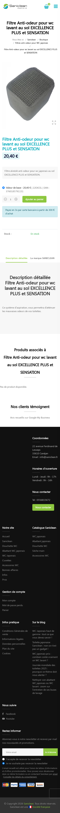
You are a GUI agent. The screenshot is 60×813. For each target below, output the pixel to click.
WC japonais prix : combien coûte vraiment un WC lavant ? (45, 657)
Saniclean (31, 39)
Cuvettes (6, 560)
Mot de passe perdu (12, 605)
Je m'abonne (50, 752)
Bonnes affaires (10, 569)
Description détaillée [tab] (16, 258)
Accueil (6, 536)
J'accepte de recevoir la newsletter (23, 759)
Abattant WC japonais (13, 550)
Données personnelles (13, 643)
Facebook (9, 713)
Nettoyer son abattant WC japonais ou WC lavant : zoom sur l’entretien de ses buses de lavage (44, 686)
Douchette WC (9, 545)
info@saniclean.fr (49, 456)
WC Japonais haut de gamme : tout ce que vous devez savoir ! (43, 634)
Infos (4, 574)
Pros (4, 579)
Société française (41, 806)
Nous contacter (43, 507)
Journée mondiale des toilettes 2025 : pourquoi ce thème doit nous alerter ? (44, 669)
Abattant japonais (41, 541)
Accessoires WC (10, 565)
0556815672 (43, 499)
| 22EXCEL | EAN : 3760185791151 (27, 189)
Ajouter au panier (34, 199)
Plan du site (8, 648)
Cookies (6, 653)
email (55, 774)
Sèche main (38, 550)
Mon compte (8, 600)
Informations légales (12, 638)
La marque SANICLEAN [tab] (42, 258)
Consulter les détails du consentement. (20, 776)
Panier (5, 610)
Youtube (8, 718)
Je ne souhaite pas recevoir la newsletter (27, 763)
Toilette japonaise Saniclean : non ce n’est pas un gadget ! (44, 645)
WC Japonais (9, 555)
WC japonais (38, 536)
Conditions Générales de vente (15, 632)
